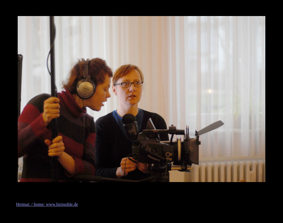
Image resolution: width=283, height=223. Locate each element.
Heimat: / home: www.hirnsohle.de (47, 204)
